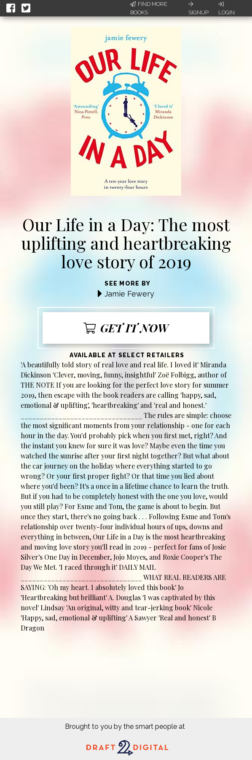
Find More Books (148, 8)
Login (226, 8)
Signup (198, 8)
